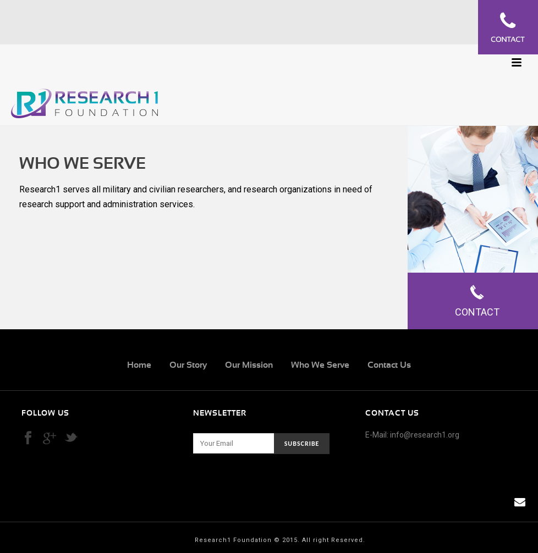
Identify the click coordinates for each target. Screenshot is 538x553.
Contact (477, 301)
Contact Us (389, 365)
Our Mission (249, 365)
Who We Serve (320, 365)
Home (139, 365)
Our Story (188, 365)
